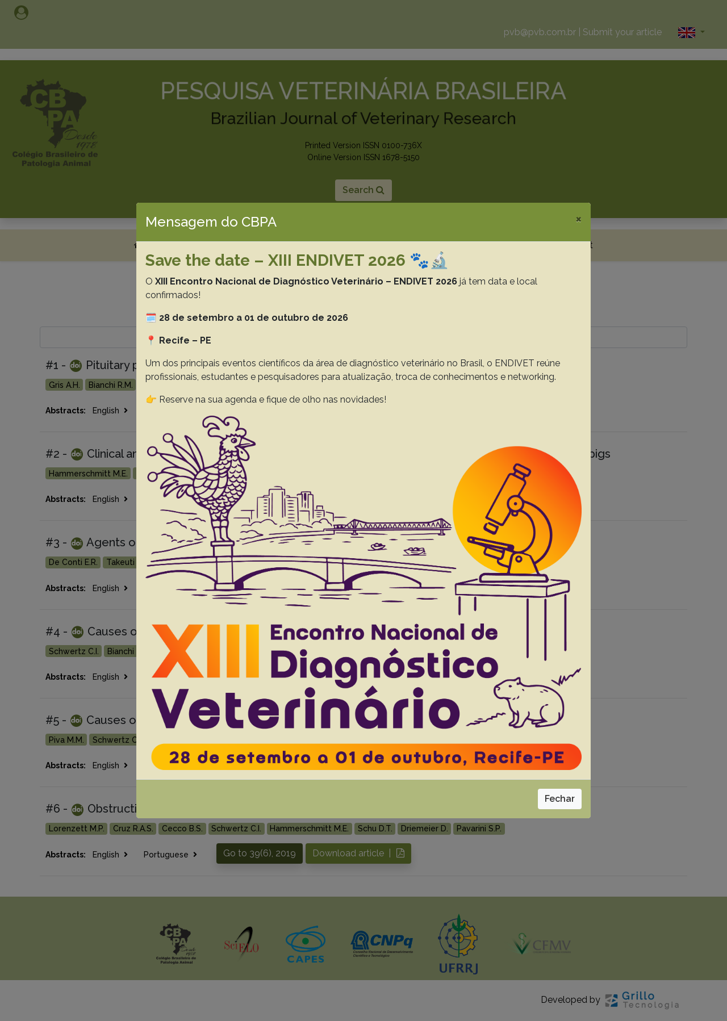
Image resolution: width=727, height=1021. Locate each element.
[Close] (578, 219)
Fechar (560, 798)
